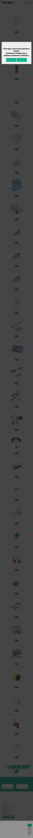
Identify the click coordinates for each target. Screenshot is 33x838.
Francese (21, 60)
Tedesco (11, 60)
